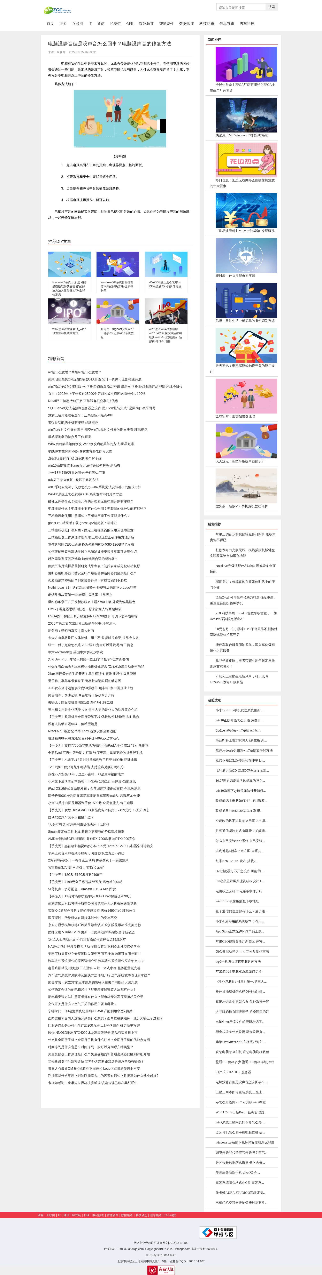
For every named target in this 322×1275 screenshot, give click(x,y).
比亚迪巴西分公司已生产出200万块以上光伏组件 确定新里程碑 (94, 1025)
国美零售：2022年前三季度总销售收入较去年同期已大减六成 (93, 982)
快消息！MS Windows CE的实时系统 (242, 135)
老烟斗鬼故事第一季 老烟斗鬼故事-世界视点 (80, 594)
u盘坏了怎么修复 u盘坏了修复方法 (73, 480)
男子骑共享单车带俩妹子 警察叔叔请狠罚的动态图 (84, 681)
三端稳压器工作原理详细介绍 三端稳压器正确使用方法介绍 (91, 537)
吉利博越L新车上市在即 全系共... (240, 851)
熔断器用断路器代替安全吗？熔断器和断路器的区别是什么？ (92, 573)
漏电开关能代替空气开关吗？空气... (241, 1152)
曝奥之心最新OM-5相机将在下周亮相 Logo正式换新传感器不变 (94, 1068)
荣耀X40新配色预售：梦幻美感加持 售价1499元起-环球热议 (92, 910)
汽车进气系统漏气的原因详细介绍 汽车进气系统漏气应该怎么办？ (96, 961)
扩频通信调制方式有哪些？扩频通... (241, 831)
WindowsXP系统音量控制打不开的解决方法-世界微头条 (117, 286)
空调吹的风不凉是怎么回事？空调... (241, 821)
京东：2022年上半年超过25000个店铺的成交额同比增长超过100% (96, 393)
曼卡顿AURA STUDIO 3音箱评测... (241, 1192)
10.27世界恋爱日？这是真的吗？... (240, 780)
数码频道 (146, 24)
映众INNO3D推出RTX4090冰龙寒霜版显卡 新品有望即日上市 (93, 1032)
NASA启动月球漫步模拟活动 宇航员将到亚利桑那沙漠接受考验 (94, 946)
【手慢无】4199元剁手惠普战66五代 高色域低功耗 (85, 882)
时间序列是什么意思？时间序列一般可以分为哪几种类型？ (90, 1047)
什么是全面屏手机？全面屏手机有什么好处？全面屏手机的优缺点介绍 (99, 1040)
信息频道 (227, 24)
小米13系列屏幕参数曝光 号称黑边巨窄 (76, 472)
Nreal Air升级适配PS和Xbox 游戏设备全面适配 (82, 731)
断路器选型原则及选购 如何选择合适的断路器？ (83, 559)
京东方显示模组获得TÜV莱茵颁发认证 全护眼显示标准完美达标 (94, 925)
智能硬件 (166, 24)
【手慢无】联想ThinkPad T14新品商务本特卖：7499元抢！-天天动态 (98, 810)
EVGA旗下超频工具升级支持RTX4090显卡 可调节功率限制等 (93, 616)
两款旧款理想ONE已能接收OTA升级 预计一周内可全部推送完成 (94, 379)
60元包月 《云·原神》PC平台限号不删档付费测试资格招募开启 (243, 631)
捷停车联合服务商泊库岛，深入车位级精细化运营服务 (242, 647)
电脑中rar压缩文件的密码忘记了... (240, 1022)
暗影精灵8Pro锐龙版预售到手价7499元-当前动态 (83, 738)
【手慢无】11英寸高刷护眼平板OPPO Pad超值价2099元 (89, 896)
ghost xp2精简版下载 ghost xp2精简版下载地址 (82, 523)
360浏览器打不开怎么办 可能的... (239, 871)
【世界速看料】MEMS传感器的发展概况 (245, 231)
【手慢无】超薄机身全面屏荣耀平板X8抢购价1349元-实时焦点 (93, 717)
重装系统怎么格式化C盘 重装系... (240, 1182)
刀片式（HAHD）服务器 (233, 1072)
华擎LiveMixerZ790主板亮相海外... (240, 1042)
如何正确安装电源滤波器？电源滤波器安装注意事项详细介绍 (92, 551)
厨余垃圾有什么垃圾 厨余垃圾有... (240, 1032)
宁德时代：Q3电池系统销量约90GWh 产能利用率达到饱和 (90, 1011)
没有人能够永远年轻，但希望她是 (72, 724)
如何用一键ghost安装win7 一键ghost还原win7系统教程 (117, 333)
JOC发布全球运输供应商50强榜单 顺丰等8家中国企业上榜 (90, 688)
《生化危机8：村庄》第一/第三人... (241, 981)
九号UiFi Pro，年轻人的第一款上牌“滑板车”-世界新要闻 (88, 659)
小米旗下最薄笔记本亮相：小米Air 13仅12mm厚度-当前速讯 (92, 781)
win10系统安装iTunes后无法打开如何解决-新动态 (84, 465)
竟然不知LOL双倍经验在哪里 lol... (240, 760)
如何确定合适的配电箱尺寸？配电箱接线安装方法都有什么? (91, 989)
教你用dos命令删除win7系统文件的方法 (244, 750)
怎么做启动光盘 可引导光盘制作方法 (242, 951)
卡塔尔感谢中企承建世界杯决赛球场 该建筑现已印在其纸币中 (93, 1083)
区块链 (115, 24)
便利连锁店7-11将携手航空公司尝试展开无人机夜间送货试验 (92, 903)
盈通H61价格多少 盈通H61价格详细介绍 (245, 1062)
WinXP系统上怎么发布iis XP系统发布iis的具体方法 (85, 494)
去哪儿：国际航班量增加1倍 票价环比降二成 (80, 702)
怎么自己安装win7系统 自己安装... (240, 841)
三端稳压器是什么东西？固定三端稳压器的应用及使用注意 (90, 530)
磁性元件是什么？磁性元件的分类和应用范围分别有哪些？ (90, 501)
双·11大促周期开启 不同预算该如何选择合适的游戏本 (87, 939)
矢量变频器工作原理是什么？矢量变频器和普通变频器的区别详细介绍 (99, 1054)
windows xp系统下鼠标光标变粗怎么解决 (245, 1142)
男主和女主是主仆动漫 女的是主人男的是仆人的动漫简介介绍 (93, 709)
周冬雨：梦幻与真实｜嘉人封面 (71, 630)
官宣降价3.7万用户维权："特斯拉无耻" (76, 867)
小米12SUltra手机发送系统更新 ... (240, 710)
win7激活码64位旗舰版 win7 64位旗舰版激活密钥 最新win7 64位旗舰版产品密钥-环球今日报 (115, 386)
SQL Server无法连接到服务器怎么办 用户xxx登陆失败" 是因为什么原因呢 (101, 408)
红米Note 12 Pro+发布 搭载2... (237, 861)
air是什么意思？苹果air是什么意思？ (74, 372)
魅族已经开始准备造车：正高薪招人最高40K (80, 415)
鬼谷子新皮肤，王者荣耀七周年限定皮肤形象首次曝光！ (242, 663)
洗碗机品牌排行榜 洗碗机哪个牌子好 (74, 458)
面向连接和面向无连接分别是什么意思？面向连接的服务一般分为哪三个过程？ (105, 1018)
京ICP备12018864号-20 (161, 1255)
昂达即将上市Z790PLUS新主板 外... (241, 740)
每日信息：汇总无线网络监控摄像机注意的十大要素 (242, 183)
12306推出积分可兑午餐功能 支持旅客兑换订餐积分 (86, 767)
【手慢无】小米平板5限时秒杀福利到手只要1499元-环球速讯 (92, 760)
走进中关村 (198, 1249)
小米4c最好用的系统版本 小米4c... (240, 921)
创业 (130, 24)
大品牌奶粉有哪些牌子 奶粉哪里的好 (242, 1011)
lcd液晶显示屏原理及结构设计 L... (240, 881)
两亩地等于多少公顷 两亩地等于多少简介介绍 (81, 695)
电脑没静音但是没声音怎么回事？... (241, 1082)
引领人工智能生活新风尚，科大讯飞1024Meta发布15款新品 (239, 679)
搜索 (271, 7)
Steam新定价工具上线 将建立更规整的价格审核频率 (86, 831)
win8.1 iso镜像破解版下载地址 (237, 901)
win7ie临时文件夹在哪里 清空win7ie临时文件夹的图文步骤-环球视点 (98, 429)
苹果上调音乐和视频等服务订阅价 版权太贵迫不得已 (86, 853)
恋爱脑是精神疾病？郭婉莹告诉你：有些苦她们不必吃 (87, 580)
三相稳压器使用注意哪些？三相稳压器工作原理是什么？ (89, 516)
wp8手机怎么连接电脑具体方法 (238, 961)
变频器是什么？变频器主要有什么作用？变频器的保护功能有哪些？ (97, 508)
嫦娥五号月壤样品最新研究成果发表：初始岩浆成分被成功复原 (94, 566)
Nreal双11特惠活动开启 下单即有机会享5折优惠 (83, 401)
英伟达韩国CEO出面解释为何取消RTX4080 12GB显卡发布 (91, 544)
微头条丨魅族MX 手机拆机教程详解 (242, 506)
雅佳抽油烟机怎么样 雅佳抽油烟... (240, 991)
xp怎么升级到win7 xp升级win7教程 (241, 1102)
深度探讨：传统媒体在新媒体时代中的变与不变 (82, 918)
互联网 (77, 24)
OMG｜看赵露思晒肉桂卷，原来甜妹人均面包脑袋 (85, 609)
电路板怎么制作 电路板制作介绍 (239, 891)
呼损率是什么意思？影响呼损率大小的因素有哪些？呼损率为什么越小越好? (103, 1075)
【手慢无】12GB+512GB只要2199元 (75, 874)
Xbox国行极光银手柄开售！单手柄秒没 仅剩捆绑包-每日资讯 (92, 673)
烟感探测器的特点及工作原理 (69, 437)
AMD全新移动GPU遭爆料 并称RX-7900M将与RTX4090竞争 (92, 839)
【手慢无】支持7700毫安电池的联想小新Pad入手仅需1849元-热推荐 (98, 745)
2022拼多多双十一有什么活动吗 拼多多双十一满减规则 (88, 860)
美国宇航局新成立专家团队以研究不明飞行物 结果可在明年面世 (94, 953)
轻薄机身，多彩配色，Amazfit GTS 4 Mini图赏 (82, 889)
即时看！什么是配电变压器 (235, 276)
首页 (52, 23)
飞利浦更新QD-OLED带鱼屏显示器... (242, 770)
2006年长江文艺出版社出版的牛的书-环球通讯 (82, 623)
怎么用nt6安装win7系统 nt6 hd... (238, 730)
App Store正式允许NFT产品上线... (240, 931)
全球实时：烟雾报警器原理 (235, 416)
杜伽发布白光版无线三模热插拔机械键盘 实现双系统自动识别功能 (96, 666)
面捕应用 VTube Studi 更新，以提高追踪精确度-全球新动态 (91, 932)
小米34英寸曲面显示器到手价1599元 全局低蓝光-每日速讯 (90, 803)
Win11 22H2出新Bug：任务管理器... (241, 1112)
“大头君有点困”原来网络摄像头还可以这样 (78, 824)
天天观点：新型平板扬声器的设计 (240, 461)
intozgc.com (182, 1249)
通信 (101, 24)
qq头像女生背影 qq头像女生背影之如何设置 (80, 451)
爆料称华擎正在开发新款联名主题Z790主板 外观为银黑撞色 (91, 602)
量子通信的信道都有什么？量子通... (241, 911)
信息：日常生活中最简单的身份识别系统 (245, 320)
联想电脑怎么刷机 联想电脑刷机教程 (242, 1052)
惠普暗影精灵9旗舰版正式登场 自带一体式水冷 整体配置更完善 (94, 968)
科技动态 (206, 24)
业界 (63, 24)
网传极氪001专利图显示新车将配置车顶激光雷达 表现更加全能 (94, 795)
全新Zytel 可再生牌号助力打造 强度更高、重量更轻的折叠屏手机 (95, 752)
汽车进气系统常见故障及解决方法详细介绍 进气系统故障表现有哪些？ (99, 975)
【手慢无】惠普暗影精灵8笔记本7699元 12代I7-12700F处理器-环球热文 (100, 846)
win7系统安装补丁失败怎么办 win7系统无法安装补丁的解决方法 (94, 487)
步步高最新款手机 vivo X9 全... (238, 1172)
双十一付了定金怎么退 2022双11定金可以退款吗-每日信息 (90, 645)
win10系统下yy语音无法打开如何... (241, 790)
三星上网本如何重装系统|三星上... (240, 1092)
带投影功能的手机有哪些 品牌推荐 (73, 422)
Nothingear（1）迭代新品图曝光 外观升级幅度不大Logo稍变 (92, 587)
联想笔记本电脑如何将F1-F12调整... (241, 800)
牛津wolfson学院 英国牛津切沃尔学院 (75, 652)
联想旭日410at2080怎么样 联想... (239, 810)
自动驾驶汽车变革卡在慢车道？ (71, 817)
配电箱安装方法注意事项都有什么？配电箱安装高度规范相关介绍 (95, 997)
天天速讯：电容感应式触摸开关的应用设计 (242, 368)
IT (90, 24)
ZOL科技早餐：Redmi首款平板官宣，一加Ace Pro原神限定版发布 (243, 616)
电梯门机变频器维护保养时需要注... (241, 1202)
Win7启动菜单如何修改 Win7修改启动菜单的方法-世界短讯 (91, 444)
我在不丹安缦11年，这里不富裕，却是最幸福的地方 (86, 774)
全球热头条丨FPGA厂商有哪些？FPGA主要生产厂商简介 (242, 87)
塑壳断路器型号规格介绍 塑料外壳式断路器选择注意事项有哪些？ (96, 1061)
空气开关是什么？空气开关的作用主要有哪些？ (82, 1004)
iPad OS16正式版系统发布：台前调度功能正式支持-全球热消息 (94, 788)
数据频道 (186, 24)
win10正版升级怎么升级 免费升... (239, 720)
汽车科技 (247, 24)
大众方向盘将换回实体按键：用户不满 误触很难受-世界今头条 (93, 638)
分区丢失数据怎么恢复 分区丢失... (240, 1162)
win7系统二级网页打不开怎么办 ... (240, 1122)
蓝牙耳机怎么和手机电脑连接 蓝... (240, 1132)
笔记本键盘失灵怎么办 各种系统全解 (242, 1001)
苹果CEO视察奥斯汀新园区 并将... (240, 941)
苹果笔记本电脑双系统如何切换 (239, 971)
